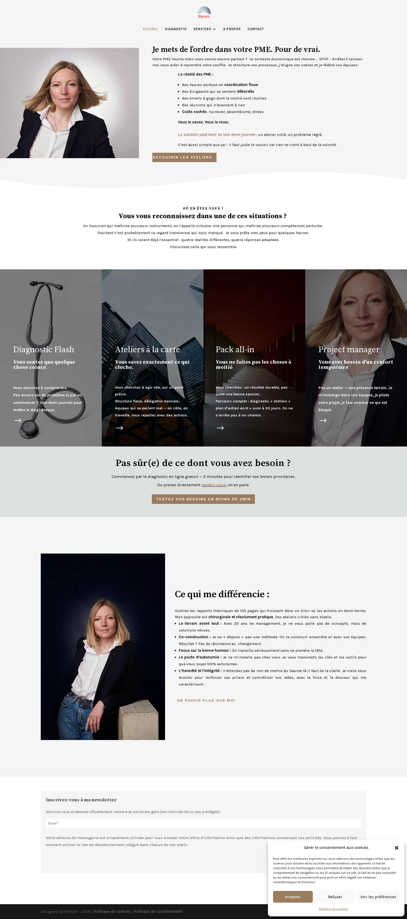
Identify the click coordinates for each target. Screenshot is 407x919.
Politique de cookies (333, 909)
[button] (396, 847)
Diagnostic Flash (43, 350)
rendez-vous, (214, 484)
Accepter (293, 897)
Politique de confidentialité (158, 911)
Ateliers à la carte (147, 350)
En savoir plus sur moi (206, 700)
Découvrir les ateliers (182, 157)
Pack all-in (235, 350)
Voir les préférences (378, 897)
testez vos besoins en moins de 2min (203, 499)
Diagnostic (176, 29)
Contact (256, 29)
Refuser (335, 897)
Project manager (349, 350)
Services (202, 29)
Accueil (150, 29)
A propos (232, 29)
